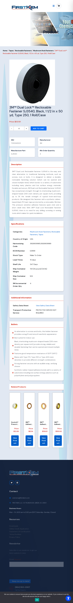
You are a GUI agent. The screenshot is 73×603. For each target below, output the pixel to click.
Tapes (11, 51)
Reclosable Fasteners (23, 51)
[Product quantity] (19, 128)
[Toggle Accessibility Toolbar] (68, 598)
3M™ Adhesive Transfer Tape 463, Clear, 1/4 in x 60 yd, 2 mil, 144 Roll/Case (29, 423)
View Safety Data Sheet (45, 305)
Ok (37, 600)
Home (45, 25)
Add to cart (38, 128)
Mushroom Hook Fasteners (43, 51)
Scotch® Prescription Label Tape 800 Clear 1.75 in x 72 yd (14, 423)
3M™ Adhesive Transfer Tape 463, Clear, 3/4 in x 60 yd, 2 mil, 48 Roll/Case (43, 423)
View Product (15, 440)
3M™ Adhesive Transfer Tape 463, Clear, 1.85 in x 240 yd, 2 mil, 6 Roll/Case (58, 423)
